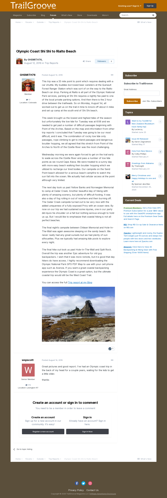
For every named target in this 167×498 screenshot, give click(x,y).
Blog (43, 15)
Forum (53, 16)
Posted (52, 75)
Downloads (92, 15)
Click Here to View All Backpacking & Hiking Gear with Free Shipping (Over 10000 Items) (140, 250)
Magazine (17, 15)
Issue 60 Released (140, 139)
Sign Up (150, 6)
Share (87, 61)
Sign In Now (87, 431)
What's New (66, 15)
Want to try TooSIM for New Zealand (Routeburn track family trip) (143, 124)
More (105, 15)
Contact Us (92, 490)
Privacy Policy (76, 490)
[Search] (134, 15)
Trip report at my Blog (80, 282)
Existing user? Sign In (129, 6)
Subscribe (31, 15)
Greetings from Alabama (143, 163)
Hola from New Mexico (142, 151)
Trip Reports (51, 63)
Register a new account (43, 431)
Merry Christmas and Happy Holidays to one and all (144, 178)
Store (79, 15)
